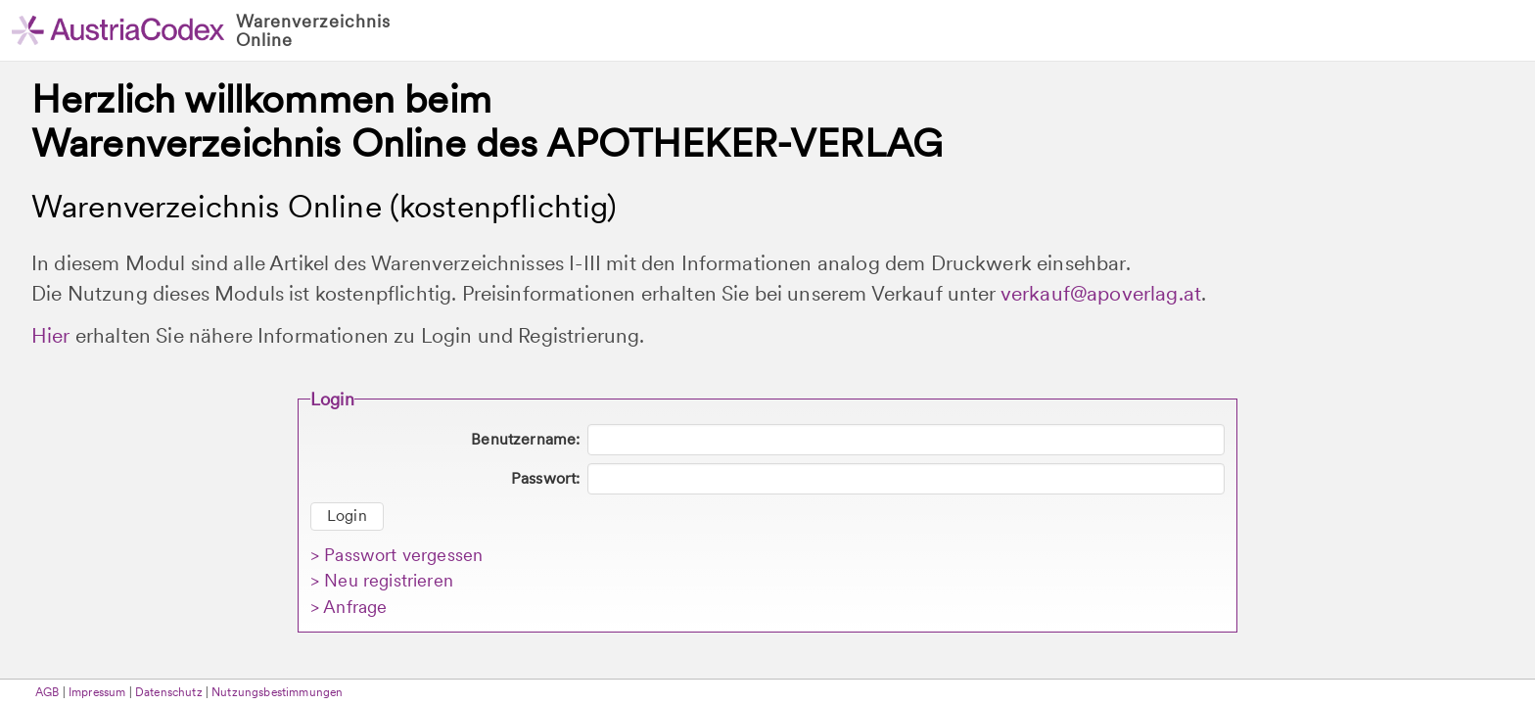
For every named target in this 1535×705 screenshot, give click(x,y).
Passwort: (545, 478)
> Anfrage (348, 606)
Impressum (97, 692)
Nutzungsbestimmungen (277, 692)
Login (347, 515)
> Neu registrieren (381, 580)
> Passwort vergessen (396, 554)
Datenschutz (169, 692)
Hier (50, 335)
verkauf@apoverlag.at (1100, 293)
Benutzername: (525, 439)
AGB (47, 692)
